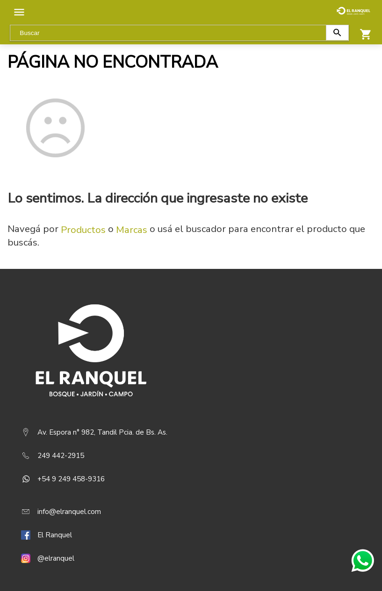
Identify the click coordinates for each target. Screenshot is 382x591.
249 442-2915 (60, 455)
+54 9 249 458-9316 (71, 479)
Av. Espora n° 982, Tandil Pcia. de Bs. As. (102, 432)
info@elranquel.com (69, 511)
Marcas (131, 229)
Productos (83, 229)
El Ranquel (54, 535)
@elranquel (55, 558)
